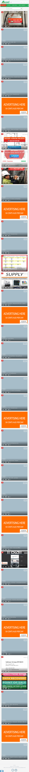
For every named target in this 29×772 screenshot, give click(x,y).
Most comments (22, 5)
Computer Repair (5, 251)
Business (25, 64)
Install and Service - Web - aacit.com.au (10, 704)
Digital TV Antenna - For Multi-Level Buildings (11, 198)
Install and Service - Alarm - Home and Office (11, 547)
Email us (14, 765)
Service (25, 12)
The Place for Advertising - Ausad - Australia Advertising (13, 767)
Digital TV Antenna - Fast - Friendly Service (10, 94)
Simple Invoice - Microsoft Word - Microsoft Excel (12, 356)
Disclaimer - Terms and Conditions (14, 766)
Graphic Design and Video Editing (9, 617)
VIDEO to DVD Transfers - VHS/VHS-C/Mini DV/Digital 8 (13, 599)
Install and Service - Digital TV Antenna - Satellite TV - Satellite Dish (15, 757)
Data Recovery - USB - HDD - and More (10, 478)
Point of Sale (4, 495)
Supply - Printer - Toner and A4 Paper (9, 286)
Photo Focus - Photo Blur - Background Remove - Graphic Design (15, 303)
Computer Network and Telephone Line (10, 443)
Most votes (14, 5)
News (27, 2)
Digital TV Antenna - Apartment (8, 181)
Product (25, 151)
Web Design (4, 652)
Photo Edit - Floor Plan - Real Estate (9, 146)
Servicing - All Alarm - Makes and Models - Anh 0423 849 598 (14, 129)
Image (21, 2)
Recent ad (3, 5)
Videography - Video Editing (8, 338)
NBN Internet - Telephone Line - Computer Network (12, 24)
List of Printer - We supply (7, 268)
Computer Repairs (6, 512)
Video (24, 2)
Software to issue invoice (7, 669)
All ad (9, 5)
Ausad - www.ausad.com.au (7, 687)
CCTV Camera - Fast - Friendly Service (9, 234)
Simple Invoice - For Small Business (9, 373)
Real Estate (24, 134)
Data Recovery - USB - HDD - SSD (8, 42)
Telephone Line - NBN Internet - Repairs (10, 460)
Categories (11, 2)
